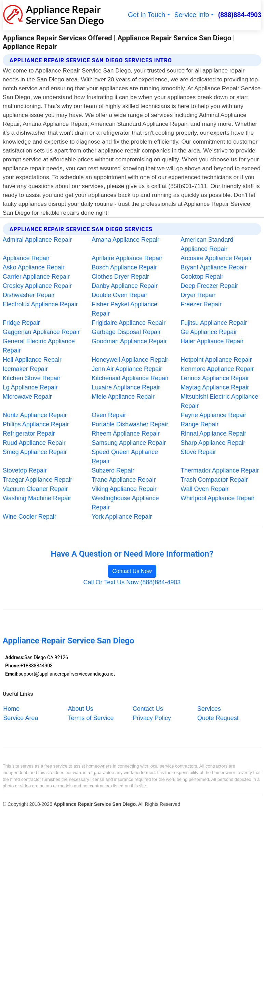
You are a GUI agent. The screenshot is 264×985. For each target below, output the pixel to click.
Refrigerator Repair (29, 433)
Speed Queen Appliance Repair (125, 457)
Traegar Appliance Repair (37, 479)
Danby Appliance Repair (125, 285)
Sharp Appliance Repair (213, 442)
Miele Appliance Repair (123, 396)
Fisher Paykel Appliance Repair (124, 309)
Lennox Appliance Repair (215, 378)
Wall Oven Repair (204, 488)
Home (11, 708)
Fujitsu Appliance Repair (214, 322)
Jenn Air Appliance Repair (127, 368)
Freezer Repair (201, 304)
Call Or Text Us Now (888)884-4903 (132, 582)
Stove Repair (198, 452)
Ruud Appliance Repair (34, 442)
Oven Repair (109, 415)
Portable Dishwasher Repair (130, 424)
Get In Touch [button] (146, 14)
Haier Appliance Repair (212, 341)
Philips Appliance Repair (36, 424)
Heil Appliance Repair (32, 359)
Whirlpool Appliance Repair (217, 498)
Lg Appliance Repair (30, 387)
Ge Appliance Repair (209, 332)
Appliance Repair (26, 258)
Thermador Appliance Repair (220, 470)
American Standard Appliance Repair (207, 244)
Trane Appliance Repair (124, 479)
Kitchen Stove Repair (32, 378)
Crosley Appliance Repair (37, 285)
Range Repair (200, 424)
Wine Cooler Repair (29, 516)
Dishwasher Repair (29, 295)
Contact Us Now (132, 571)
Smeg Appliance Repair (35, 452)
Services (209, 708)
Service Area (20, 718)
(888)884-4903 (240, 14)
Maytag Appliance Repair (215, 387)
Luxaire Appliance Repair (126, 387)
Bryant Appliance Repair (214, 267)
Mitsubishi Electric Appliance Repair (219, 401)
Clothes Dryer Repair (120, 276)
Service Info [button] (191, 14)
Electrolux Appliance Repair (40, 304)
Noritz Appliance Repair (35, 415)
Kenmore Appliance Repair (217, 368)
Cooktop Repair (202, 276)
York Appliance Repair (122, 516)
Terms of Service (91, 718)
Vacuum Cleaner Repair (35, 488)
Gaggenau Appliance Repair (41, 332)
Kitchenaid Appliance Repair (130, 378)
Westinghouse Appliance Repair (125, 503)
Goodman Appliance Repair (129, 341)
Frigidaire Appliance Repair (129, 322)
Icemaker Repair (25, 368)
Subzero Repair (113, 470)
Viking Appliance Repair (124, 488)
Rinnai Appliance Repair (213, 433)
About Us (80, 708)
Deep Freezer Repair (209, 285)
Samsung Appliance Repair (129, 442)
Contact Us (148, 708)
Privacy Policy (152, 718)
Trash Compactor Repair (214, 479)
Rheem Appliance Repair (126, 433)
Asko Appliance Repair (34, 267)
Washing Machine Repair (37, 498)
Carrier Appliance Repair (36, 276)
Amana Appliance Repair (125, 239)
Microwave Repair (27, 396)
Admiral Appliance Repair (37, 239)
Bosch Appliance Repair (124, 267)
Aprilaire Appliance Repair (127, 258)
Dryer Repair (198, 295)
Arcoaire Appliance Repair (216, 258)
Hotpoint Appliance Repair (216, 359)
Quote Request (218, 718)
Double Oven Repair (119, 295)
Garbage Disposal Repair (126, 332)
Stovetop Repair (25, 470)
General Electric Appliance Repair (39, 346)
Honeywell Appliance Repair (130, 359)
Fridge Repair (21, 322)
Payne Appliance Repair (213, 415)
